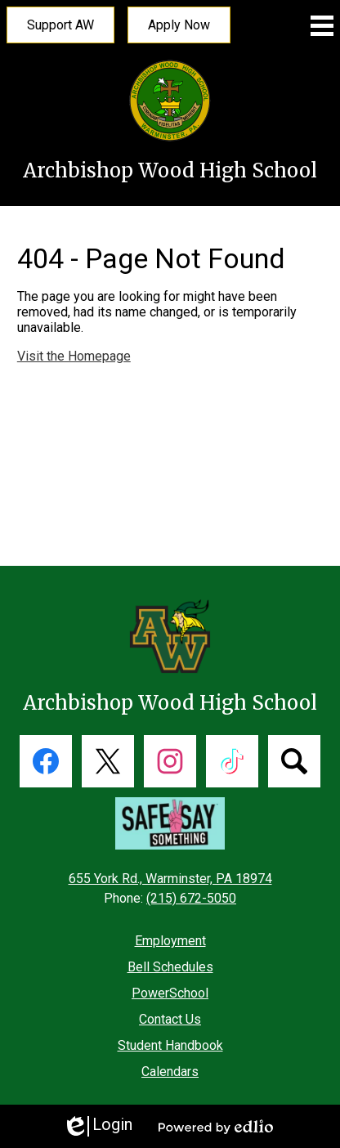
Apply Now (179, 25)
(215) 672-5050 (191, 898)
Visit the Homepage (74, 356)
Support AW (60, 25)
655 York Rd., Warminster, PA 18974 (170, 878)
